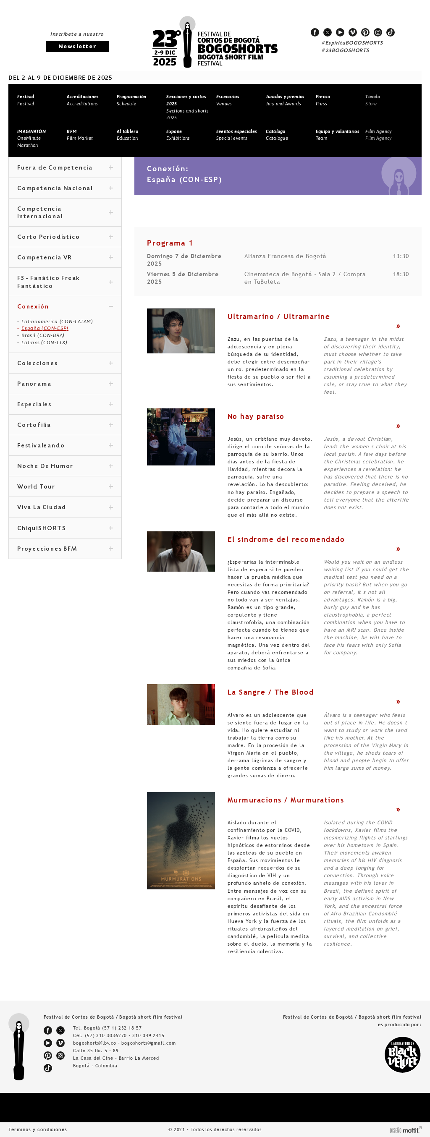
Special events (236, 135)
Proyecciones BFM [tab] (65, 549)
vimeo (353, 32)
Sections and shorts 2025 (187, 107)
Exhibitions (178, 135)
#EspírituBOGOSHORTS (352, 43)
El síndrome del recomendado (286, 539)
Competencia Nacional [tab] (65, 189)
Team (337, 135)
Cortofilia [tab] (65, 426)
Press (323, 100)
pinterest (365, 32)
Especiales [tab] (65, 405)
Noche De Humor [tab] (65, 467)
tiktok (390, 32)
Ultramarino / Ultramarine (279, 316)
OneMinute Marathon (31, 138)
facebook (315, 32)
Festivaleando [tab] (65, 446)
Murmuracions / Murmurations (286, 800)
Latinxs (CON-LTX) (44, 342)
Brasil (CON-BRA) (43, 335)
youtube (340, 32)
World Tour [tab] (65, 487)
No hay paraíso (256, 416)
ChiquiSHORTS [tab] (65, 529)
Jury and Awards (285, 100)
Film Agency (378, 135)
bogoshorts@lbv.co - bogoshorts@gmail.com (124, 1043)
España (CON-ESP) (44, 328)
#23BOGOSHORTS (345, 50)
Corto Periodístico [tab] (65, 237)
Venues (227, 100)
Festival (25, 100)
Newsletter (77, 47)
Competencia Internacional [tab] (65, 213)
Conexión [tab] (65, 307)
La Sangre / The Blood (271, 692)
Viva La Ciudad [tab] (65, 508)
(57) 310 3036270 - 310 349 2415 (125, 1035)
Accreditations (83, 100)
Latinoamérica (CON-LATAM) (57, 321)
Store (372, 100)
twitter (327, 32)
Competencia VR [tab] (65, 258)
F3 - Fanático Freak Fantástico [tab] (65, 282)
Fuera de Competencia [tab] (65, 168)
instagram (378, 32)
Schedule (132, 100)
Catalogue (277, 135)
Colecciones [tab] (65, 364)
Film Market (80, 135)
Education (127, 135)
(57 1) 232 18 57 (122, 1028)
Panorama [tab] (65, 384)
